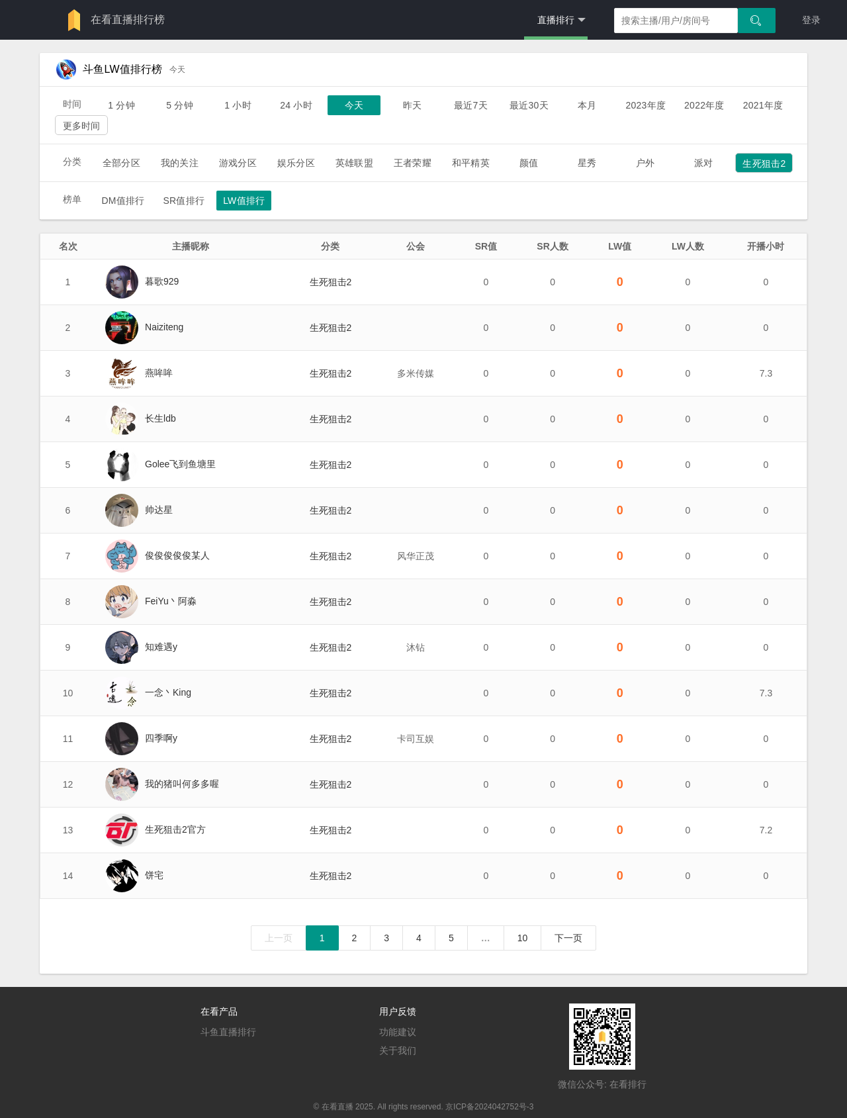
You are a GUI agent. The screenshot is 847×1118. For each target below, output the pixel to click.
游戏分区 (238, 163)
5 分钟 (179, 105)
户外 (645, 163)
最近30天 (529, 105)
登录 (811, 20)
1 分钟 (121, 105)
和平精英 (471, 163)
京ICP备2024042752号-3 (489, 1106)
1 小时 (237, 105)
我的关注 (180, 163)
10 (522, 938)
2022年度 (704, 105)
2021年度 (763, 105)
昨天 (412, 105)
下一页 (568, 938)
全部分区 (121, 163)
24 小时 (296, 105)
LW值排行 (244, 200)
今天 (354, 105)
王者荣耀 (412, 163)
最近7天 (471, 105)
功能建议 (397, 1032)
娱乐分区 (296, 163)
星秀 (587, 163)
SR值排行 (183, 200)
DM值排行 (122, 200)
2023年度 (645, 105)
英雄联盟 (354, 163)
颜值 (528, 163)
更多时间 (82, 125)
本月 (587, 105)
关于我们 (397, 1050)
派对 (703, 163)
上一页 (278, 938)
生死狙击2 (763, 163)
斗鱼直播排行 (228, 1032)
